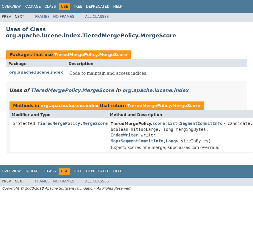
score (159, 123)
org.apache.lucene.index (36, 72)
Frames (42, 17)
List (172, 123)
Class (50, 6)
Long (171, 141)
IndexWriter (124, 135)
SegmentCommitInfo (201, 123)
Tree (77, 6)
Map (114, 141)
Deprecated (98, 6)
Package (32, 6)
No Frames (63, 17)
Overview (11, 6)
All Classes (97, 17)
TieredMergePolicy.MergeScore (90, 54)
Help (117, 6)
